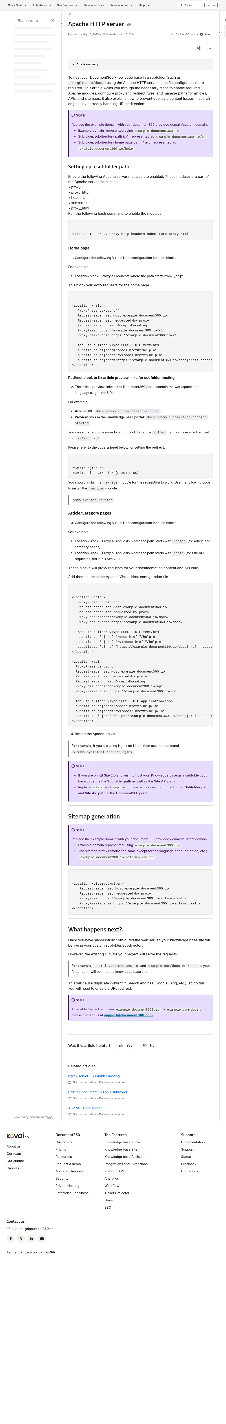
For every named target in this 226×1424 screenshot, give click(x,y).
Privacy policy (31, 1252)
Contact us (189, 1171)
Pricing (60, 1149)
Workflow (112, 1186)
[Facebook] (11, 1239)
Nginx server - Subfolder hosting (94, 1076)
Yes (125, 1045)
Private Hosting (67, 1186)
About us (13, 1146)
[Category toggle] (61, 24)
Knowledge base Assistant (125, 1157)
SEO (108, 1207)
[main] (140, 566)
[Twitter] (21, 1239)
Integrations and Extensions (126, 1164)
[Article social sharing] (198, 48)
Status (186, 1157)
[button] (198, 5)
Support (187, 1149)
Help (142, 5)
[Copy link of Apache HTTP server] (128, 24)
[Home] (69, 14)
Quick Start (15, 5)
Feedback (189, 1164)
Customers (63, 1142)
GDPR (50, 1252)
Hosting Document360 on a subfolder (97, 1092)
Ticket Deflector (117, 1193)
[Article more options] (209, 48)
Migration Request (69, 1171)
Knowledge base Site (121, 1149)
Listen (205, 34)
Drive (109, 1200)
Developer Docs (94, 5)
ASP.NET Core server (85, 1108)
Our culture (15, 1161)
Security (61, 1178)
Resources (63, 1157)
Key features (65, 5)
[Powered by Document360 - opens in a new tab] (33, 1117)
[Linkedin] (31, 1239)
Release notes (119, 5)
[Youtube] (42, 1239)
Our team (14, 1153)
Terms (11, 1252)
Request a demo (68, 1164)
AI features (40, 5)
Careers (13, 1168)
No (148, 1045)
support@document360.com (34, 1229)
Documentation (193, 1142)
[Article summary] (140, 64)
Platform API (114, 1171)
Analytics (112, 1178)
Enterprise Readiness (71, 1193)
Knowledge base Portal (123, 1142)
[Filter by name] (35, 20)
